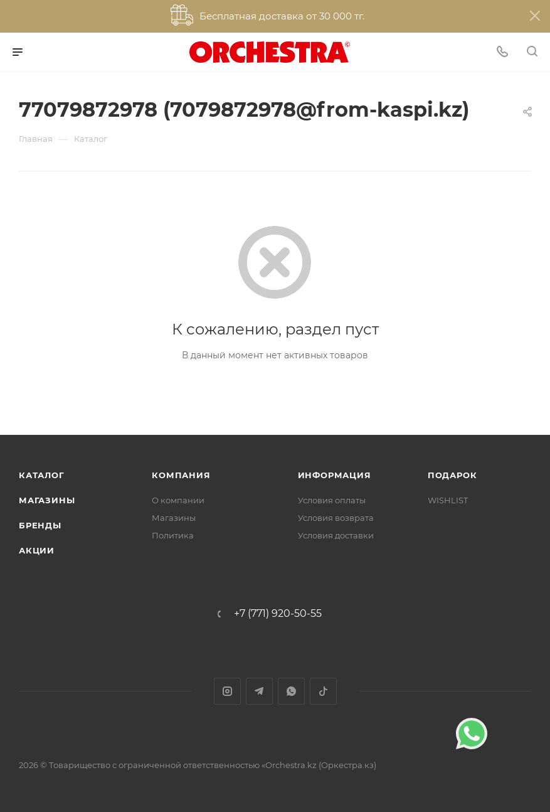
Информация (334, 475)
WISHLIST (448, 500)
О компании (178, 500)
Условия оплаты (332, 500)
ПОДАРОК (452, 475)
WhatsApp (291, 691)
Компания (181, 475)
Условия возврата (336, 518)
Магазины (47, 500)
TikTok (323, 691)
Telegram (259, 691)
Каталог (42, 475)
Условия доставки (336, 535)
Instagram (227, 691)
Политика (173, 535)
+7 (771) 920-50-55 (278, 614)
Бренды (40, 525)
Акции (37, 550)
